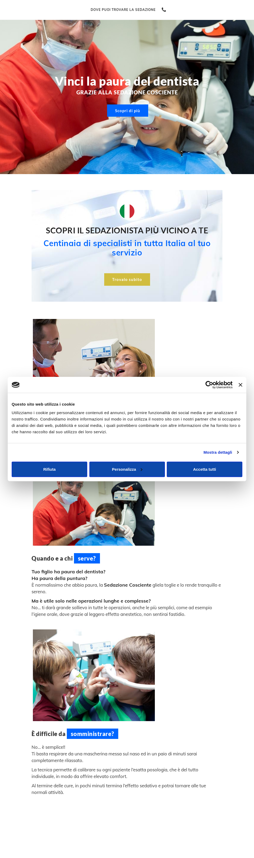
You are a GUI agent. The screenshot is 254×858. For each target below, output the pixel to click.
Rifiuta (49, 469)
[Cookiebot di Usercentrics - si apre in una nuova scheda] (209, 385)
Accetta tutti (204, 469)
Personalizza (127, 469)
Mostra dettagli (217, 452)
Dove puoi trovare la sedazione (123, 10)
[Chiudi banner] (240, 385)
